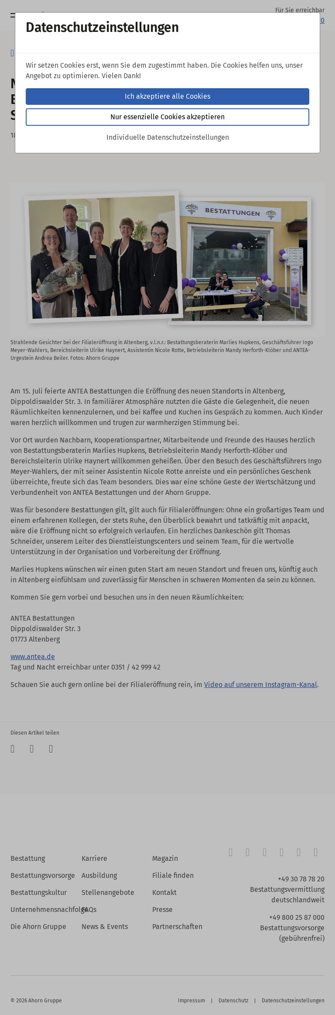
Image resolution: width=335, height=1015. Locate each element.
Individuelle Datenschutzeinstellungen (167, 137)
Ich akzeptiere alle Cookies (167, 96)
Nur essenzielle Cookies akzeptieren (167, 117)
